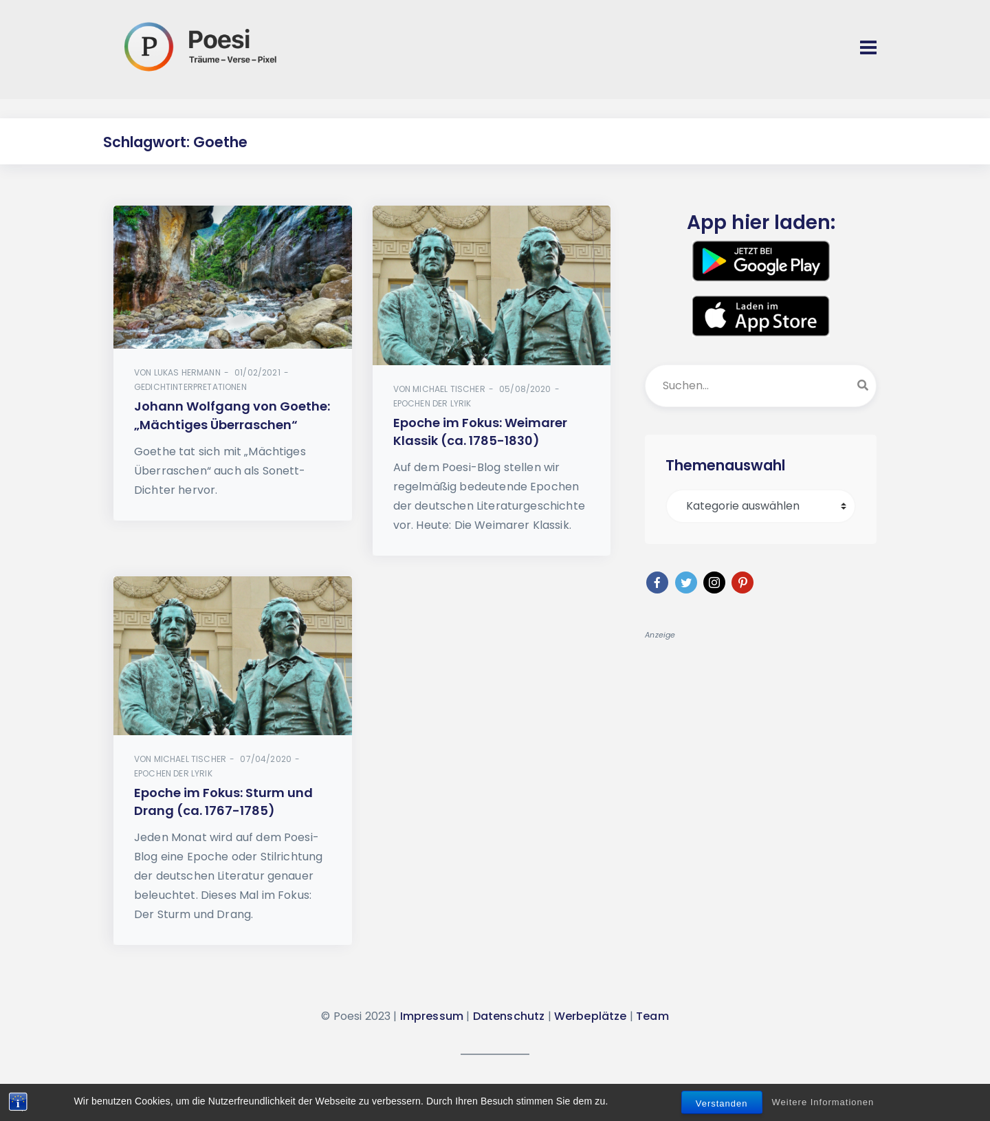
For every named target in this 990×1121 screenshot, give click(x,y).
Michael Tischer (448, 389)
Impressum (431, 1016)
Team (652, 1016)
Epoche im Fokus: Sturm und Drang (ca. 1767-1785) (223, 801)
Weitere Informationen (823, 1102)
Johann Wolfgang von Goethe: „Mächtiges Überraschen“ (232, 415)
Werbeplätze (590, 1016)
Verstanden (722, 1103)
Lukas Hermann (187, 372)
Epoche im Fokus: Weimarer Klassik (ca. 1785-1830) (480, 431)
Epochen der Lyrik (432, 403)
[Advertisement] (761, 736)
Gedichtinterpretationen (190, 387)
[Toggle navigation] (868, 47)
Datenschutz (509, 1016)
